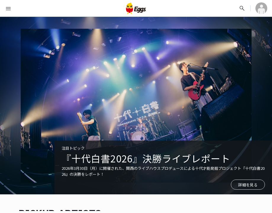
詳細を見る (247, 185)
